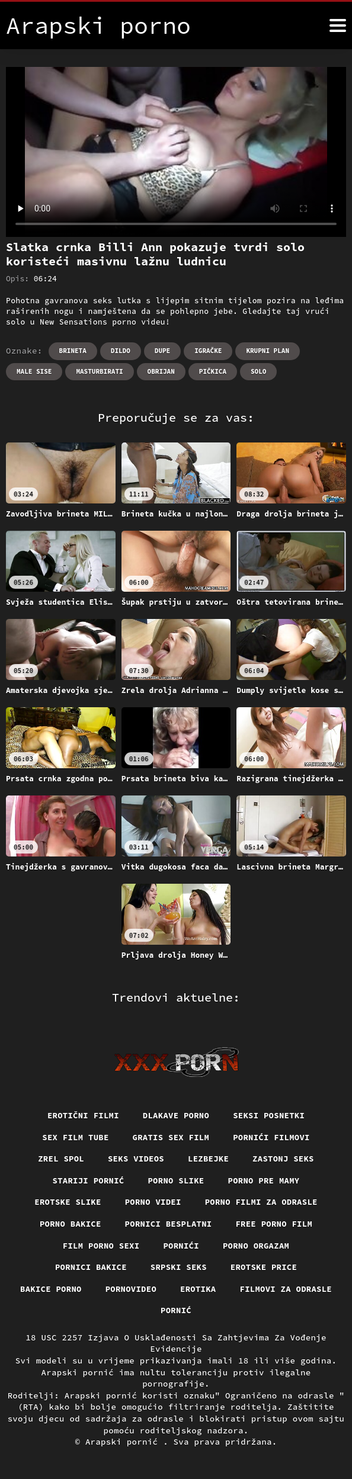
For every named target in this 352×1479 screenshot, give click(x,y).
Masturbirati (99, 371)
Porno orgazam (256, 1246)
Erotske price (265, 1268)
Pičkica (212, 371)
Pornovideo (130, 1289)
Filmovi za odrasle (287, 1289)
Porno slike (176, 1180)
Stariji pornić (87, 1180)
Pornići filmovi (272, 1137)
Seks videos (135, 1159)
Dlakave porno (176, 1115)
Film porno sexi (100, 1246)
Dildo (120, 351)
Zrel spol (60, 1159)
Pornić (176, 1311)
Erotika (198, 1289)
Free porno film (274, 1224)
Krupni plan (267, 351)
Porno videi (152, 1202)
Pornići (181, 1246)
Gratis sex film (171, 1137)
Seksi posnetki (269, 1115)
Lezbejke (208, 1159)
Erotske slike (67, 1202)
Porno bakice (70, 1224)
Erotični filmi (82, 1115)
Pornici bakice (90, 1268)
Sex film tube (74, 1137)
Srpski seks (178, 1268)
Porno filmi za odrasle (262, 1202)
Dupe (162, 351)
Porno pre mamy (264, 1180)
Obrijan (161, 371)
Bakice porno (49, 1289)
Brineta (73, 351)
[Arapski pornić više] (337, 25)
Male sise (34, 371)
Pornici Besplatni (168, 1224)
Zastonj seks (284, 1159)
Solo (258, 371)
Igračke (208, 351)
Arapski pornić (124, 1443)
